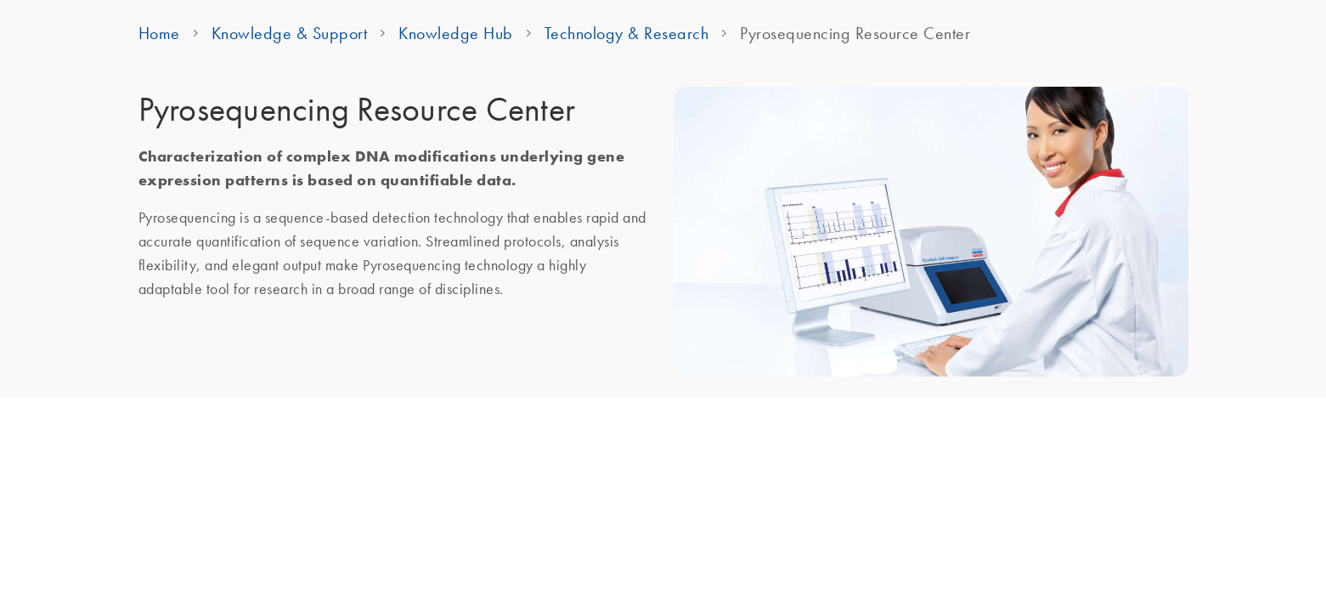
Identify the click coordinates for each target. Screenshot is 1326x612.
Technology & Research (627, 33)
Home (159, 33)
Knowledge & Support (290, 33)
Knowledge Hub (455, 33)
